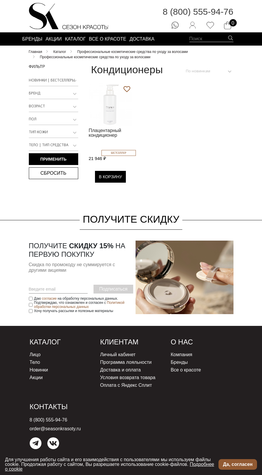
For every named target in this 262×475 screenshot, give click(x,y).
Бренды (179, 362)
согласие (49, 298)
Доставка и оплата (120, 369)
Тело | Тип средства (49, 144)
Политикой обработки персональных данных (79, 305)
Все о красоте (186, 369)
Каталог (45, 342)
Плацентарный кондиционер (105, 133)
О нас (182, 342)
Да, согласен (238, 464)
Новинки (39, 369)
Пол (32, 118)
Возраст (37, 106)
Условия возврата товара (128, 377)
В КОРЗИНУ (110, 176)
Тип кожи (38, 131)
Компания (181, 354)
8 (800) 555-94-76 (198, 11)
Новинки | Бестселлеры (52, 80)
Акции (36, 377)
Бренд (34, 93)
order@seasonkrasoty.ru (55, 428)
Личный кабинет (118, 354)
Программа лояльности (126, 362)
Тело (35, 362)
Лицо (35, 354)
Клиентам (119, 342)
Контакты (49, 407)
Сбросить (53, 173)
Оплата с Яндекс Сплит (126, 385)
